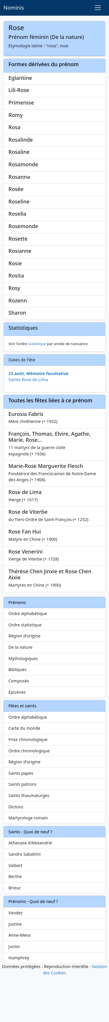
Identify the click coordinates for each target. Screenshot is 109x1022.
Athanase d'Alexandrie (30, 889)
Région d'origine (24, 682)
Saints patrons (22, 830)
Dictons (15, 852)
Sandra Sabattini (24, 900)
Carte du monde (24, 774)
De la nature (20, 693)
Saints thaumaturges (28, 841)
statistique (37, 389)
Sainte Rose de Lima (28, 425)
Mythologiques (23, 704)
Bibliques (17, 715)
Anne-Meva (19, 981)
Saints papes (20, 819)
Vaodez (15, 959)
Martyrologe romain (28, 864)
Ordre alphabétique (27, 659)
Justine (15, 970)
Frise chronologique (27, 785)
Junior (14, 992)
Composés (18, 726)
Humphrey (18, 1003)
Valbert (15, 911)
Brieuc (14, 933)
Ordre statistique (25, 670)
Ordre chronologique (29, 796)
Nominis (13, 7)
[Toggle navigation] (98, 7)
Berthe (15, 922)
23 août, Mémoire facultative (38, 419)
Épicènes (17, 738)
